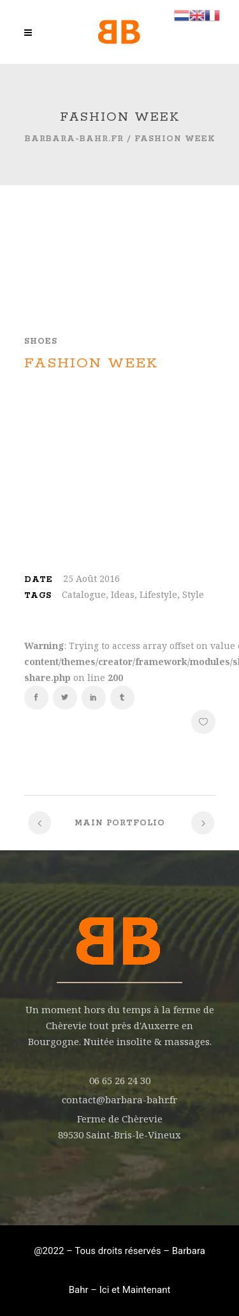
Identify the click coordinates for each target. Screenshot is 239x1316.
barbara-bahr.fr (74, 139)
